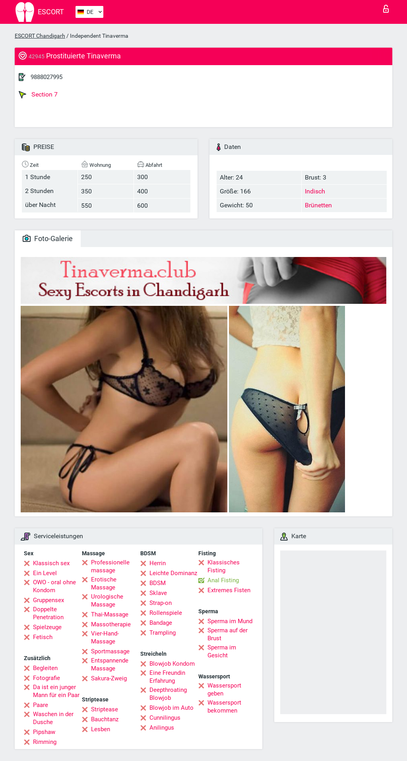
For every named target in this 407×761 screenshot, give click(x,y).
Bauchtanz (104, 719)
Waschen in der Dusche (53, 718)
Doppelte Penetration (48, 613)
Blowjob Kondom (172, 663)
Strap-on (160, 602)
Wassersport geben (224, 689)
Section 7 (38, 95)
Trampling (162, 632)
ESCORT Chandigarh (40, 36)
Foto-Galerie (48, 238)
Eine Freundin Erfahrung (167, 676)
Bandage (160, 622)
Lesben (100, 729)
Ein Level (45, 573)
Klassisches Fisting (223, 566)
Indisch (315, 191)
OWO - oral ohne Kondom (54, 586)
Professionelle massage (110, 566)
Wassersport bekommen (224, 706)
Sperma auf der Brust (227, 634)
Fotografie (46, 678)
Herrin (157, 563)
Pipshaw (44, 732)
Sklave (158, 593)
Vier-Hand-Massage (105, 637)
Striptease (104, 709)
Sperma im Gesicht (221, 651)
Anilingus (161, 727)
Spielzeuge (47, 627)
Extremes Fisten (228, 590)
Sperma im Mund (229, 621)
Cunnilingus (164, 717)
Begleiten (45, 668)
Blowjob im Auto (171, 707)
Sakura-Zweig (109, 678)
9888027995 (46, 77)
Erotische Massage (103, 583)
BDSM (157, 583)
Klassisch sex (51, 563)
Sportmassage (110, 651)
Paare (40, 705)
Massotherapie (111, 624)
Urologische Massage (107, 600)
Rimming (44, 742)
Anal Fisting (223, 580)
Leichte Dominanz (173, 573)
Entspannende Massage (109, 664)
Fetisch (42, 637)
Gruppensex (48, 600)
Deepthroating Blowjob (168, 693)
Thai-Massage (109, 614)
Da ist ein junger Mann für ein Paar (56, 691)
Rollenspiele (165, 612)
